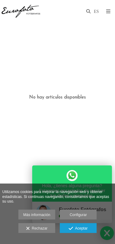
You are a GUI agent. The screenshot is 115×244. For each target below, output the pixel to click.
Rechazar (37, 228)
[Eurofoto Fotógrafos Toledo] (21, 11)
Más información (36, 215)
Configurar (78, 215)
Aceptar (78, 228)
